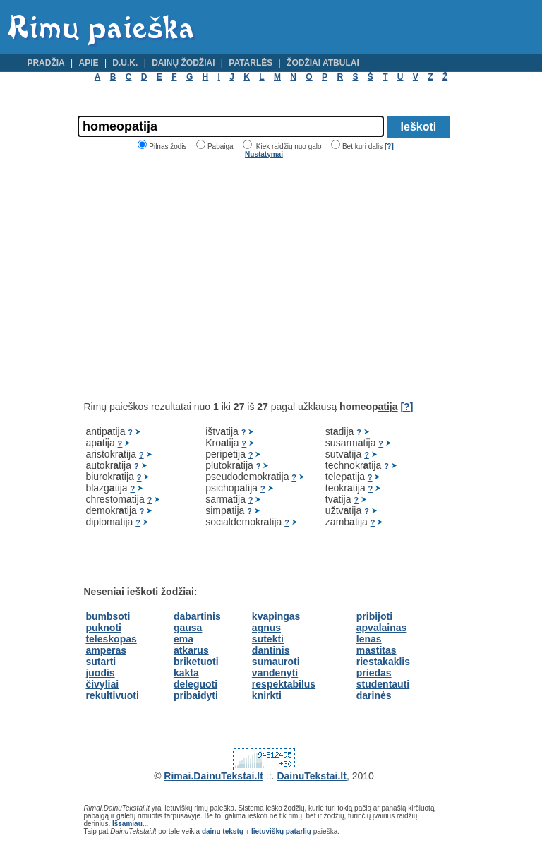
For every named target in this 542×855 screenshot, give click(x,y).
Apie (89, 63)
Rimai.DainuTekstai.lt (213, 776)
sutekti (268, 639)
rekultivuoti (111, 695)
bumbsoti (107, 616)
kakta (186, 672)
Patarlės (250, 63)
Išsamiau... (130, 823)
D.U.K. (125, 63)
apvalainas (381, 627)
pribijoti (374, 616)
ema (183, 639)
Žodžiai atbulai (323, 63)
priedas (374, 672)
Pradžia (45, 63)
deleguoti (195, 684)
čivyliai (102, 684)
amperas (105, 650)
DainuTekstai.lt (312, 776)
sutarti (100, 661)
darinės (374, 695)
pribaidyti (196, 695)
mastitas (376, 650)
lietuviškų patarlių (281, 831)
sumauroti (276, 661)
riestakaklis (383, 661)
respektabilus (283, 684)
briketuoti (196, 661)
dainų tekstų (222, 831)
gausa (188, 627)
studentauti (382, 684)
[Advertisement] (201, 279)
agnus (266, 627)
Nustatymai (264, 154)
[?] (389, 146)
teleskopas (110, 639)
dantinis (271, 650)
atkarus (191, 650)
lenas (369, 639)
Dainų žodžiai (183, 63)
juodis (99, 672)
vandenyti (275, 672)
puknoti (103, 627)
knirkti (267, 695)
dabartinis (197, 616)
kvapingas (276, 616)
